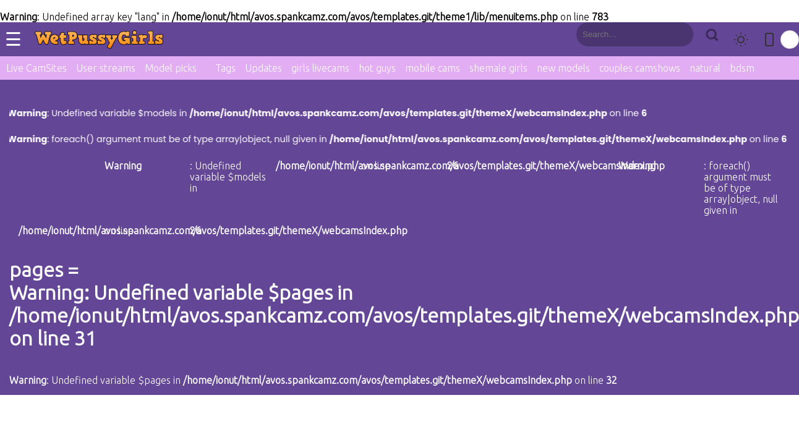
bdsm (742, 68)
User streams (105, 68)
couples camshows (639, 68)
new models (563, 68)
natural (705, 68)
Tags (225, 68)
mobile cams (432, 68)
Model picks (171, 68)
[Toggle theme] (741, 39)
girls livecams (320, 68)
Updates (263, 68)
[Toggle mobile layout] (769, 39)
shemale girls (498, 68)
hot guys (377, 68)
